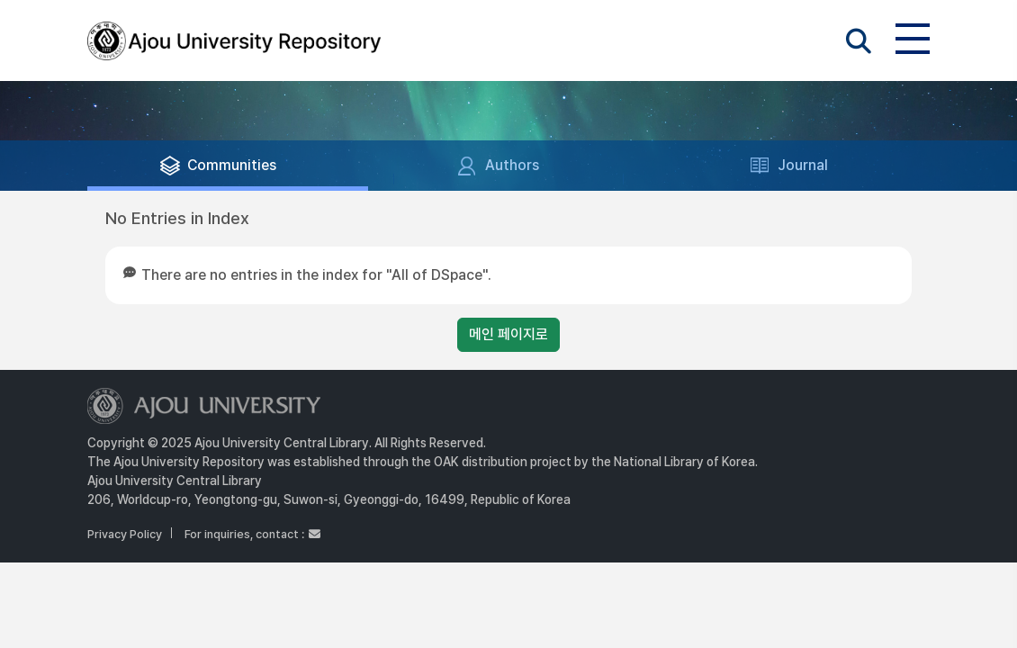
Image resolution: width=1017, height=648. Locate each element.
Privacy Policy (124, 534)
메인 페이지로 (508, 334)
